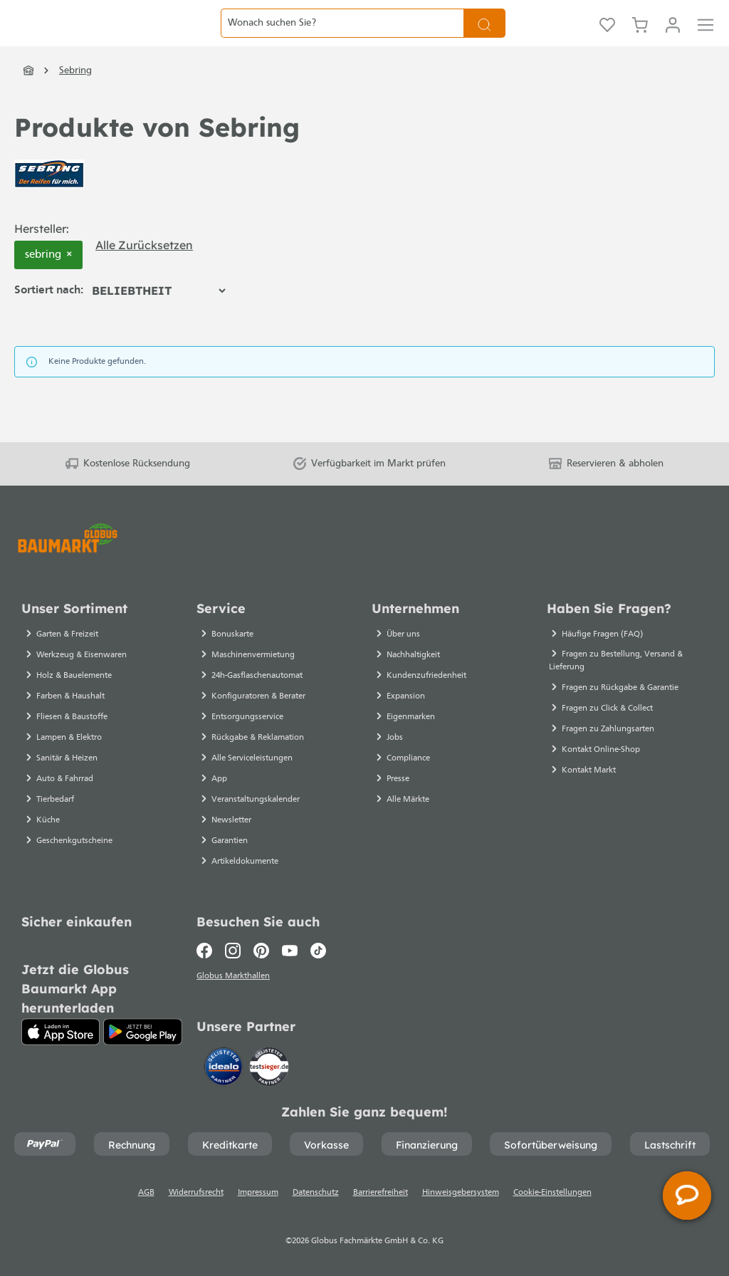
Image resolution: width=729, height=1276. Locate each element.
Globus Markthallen (235, 974)
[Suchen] (484, 38)
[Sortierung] (158, 322)
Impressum (258, 1192)
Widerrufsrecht (196, 1192)
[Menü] (705, 39)
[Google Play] (142, 1027)
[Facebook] (207, 946)
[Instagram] (233, 946)
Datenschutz (316, 1192)
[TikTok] (318, 946)
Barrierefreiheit (380, 1192)
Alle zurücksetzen (144, 276)
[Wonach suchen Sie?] (342, 38)
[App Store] (60, 1027)
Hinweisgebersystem (460, 1192)
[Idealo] (225, 1065)
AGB (146, 1192)
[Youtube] (290, 946)
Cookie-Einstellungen (552, 1192)
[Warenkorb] (640, 39)
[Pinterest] (261, 946)
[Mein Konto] (672, 39)
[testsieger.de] (269, 1065)
